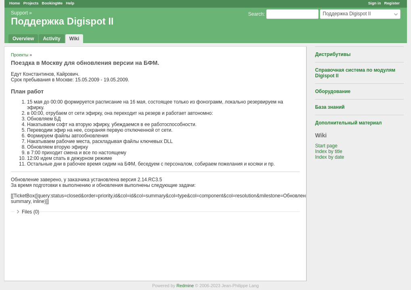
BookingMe (52, 3)
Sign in (374, 3)
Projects (31, 3)
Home (14, 3)
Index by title (328, 151)
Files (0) (30, 212)
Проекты (19, 54)
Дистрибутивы (332, 54)
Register (392, 3)
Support (19, 13)
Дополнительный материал (348, 123)
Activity (51, 38)
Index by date (329, 157)
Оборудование (332, 91)
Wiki (74, 38)
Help (70, 3)
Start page (326, 146)
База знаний (329, 107)
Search (255, 14)
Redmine (185, 285)
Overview (23, 38)
